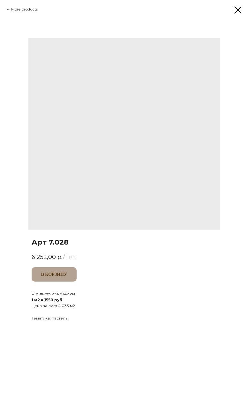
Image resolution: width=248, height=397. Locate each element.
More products (24, 9)
